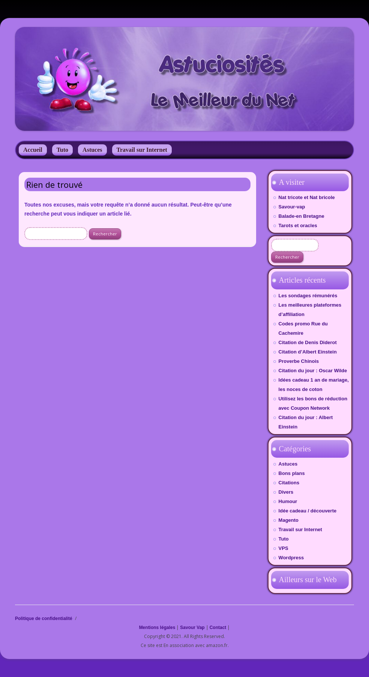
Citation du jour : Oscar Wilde (313, 370)
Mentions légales (157, 627)
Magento (288, 520)
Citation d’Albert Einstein (308, 352)
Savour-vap (292, 207)
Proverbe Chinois (299, 361)
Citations (289, 482)
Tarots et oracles (298, 225)
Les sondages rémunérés (308, 295)
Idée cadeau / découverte (308, 511)
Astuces (92, 150)
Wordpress (291, 557)
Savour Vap (192, 627)
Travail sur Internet (142, 150)
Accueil (32, 150)
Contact (218, 627)
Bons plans (292, 473)
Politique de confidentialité (43, 618)
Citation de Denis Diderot (308, 342)
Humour (288, 501)
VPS (283, 548)
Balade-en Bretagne (301, 216)
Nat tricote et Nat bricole (307, 197)
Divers (286, 492)
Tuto (62, 150)
